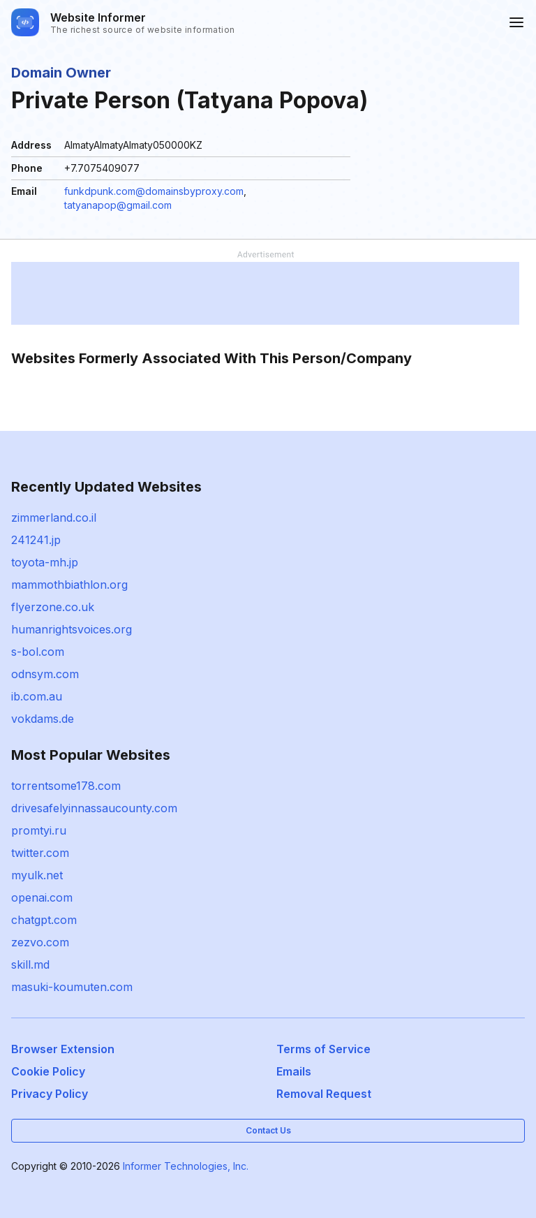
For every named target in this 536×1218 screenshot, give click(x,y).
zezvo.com (40, 942)
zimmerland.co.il (53, 517)
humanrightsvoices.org (71, 629)
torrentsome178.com (66, 786)
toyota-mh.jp (44, 562)
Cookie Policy (48, 1071)
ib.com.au (36, 696)
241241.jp (36, 540)
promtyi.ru (38, 830)
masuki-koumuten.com (72, 987)
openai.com (42, 897)
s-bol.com (37, 652)
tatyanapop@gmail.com (118, 205)
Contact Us (268, 1130)
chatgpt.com (44, 920)
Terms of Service (323, 1049)
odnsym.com (45, 674)
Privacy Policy (49, 1094)
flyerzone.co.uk (52, 607)
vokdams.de (42, 719)
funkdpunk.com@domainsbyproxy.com (154, 191)
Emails (293, 1071)
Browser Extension (62, 1049)
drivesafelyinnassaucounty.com (94, 808)
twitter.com (40, 853)
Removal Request (323, 1094)
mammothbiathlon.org (69, 585)
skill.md (30, 964)
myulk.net (37, 875)
